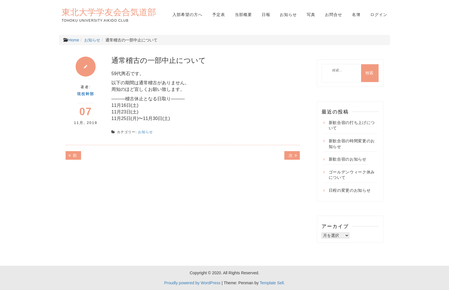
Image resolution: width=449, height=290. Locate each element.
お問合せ (333, 14)
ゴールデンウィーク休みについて (352, 175)
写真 (311, 14)
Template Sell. (272, 283)
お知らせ (288, 14)
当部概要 (243, 14)
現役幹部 (85, 94)
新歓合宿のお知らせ (348, 159)
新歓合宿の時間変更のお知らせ (352, 144)
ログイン (378, 14)
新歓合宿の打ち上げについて (352, 125)
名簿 (356, 14)
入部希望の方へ (187, 14)
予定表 (218, 14)
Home (73, 40)
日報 (266, 14)
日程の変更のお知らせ (350, 190)
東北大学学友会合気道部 (109, 12)
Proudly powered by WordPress (192, 283)
